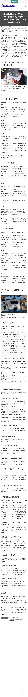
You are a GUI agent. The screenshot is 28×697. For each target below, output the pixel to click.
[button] (14, 1)
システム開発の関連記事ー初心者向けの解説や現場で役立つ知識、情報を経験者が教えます (17, 619)
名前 (2, 651)
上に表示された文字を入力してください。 (11, 680)
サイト (2, 664)
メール (3, 658)
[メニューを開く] (26, 6)
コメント (4, 633)
